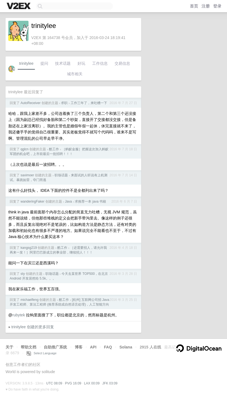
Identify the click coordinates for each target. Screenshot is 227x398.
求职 (64, 103)
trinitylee (26, 63)
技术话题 (63, 63)
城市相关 (74, 74)
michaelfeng (29, 300)
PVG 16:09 (73, 383)
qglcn (24, 149)
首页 (194, 6)
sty (22, 274)
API (93, 347)
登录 (217, 6)
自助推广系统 (55, 347)
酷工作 (54, 149)
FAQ (108, 347)
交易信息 (122, 63)
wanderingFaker (32, 201)
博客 (78, 347)
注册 (206, 6)
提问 (44, 63)
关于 (9, 347)
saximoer (27, 175)
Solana (126, 347)
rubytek (18, 315)
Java (68, 201)
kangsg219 (28, 248)
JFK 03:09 (110, 383)
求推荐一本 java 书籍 (90, 201)
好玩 (81, 63)
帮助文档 (28, 347)
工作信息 (100, 63)
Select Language (41, 353)
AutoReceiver (30, 103)
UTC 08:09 (54, 383)
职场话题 (61, 175)
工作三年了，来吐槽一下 (89, 103)
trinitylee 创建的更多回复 (32, 327)
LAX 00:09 (92, 383)
